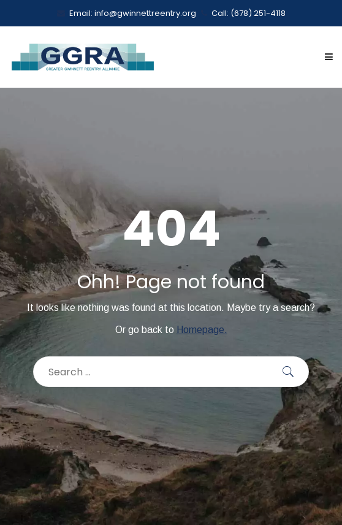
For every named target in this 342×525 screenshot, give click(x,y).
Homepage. (202, 329)
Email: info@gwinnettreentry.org (126, 13)
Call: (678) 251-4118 (243, 13)
